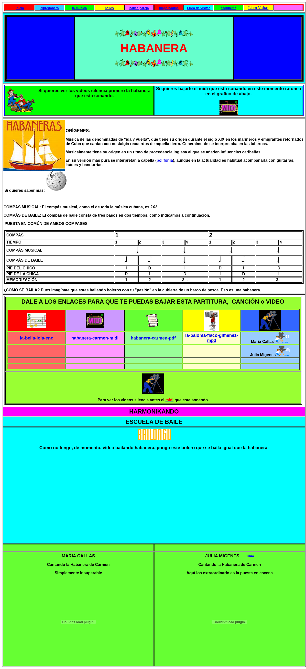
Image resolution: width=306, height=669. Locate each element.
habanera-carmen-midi (95, 338)
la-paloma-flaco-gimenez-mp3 (211, 338)
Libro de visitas (198, 8)
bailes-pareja (139, 8)
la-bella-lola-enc (36, 338)
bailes (109, 8)
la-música (79, 8)
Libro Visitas (258, 8)
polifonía (165, 160)
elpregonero (49, 8)
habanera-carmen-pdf (153, 338)
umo (250, 556)
